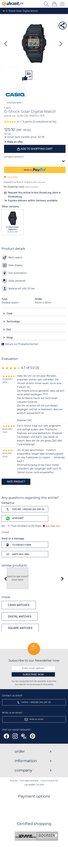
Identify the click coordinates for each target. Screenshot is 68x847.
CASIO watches (18, 605)
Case (10, 313)
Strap (10, 337)
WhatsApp (14, 518)
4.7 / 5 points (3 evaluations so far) (30, 121)
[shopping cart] (54, 4)
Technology (14, 321)
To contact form (18, 544)
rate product (16, 481)
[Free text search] (46, 4)
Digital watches (19, 616)
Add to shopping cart (36, 149)
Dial (9, 329)
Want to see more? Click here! (17, 578)
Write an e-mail (17, 554)
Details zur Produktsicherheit (21, 344)
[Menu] (62, 4)
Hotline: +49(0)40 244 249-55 (24, 509)
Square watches (20, 628)
